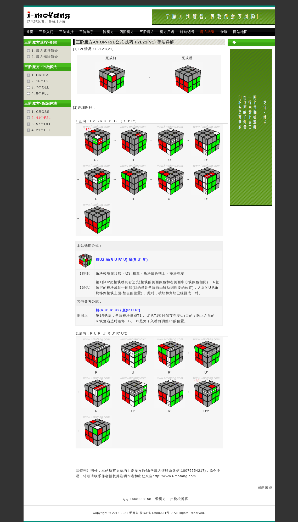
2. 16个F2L (41, 81)
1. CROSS (41, 75)
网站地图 (240, 32)
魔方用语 (167, 32)
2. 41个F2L (41, 118)
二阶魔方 (106, 32)
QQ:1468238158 (137, 499)
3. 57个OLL (42, 124)
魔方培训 (207, 32)
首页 (29, 32)
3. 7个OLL (40, 87)
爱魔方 (160, 499)
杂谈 (224, 32)
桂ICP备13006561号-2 (156, 512)
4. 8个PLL (40, 93)
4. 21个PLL (41, 130)
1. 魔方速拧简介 (45, 51)
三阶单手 (86, 32)
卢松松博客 (179, 499)
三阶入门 (46, 32)
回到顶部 (264, 487)
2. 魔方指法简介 (45, 57)
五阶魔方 (147, 32)
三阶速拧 (66, 32)
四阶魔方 (127, 32)
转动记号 (187, 32)
